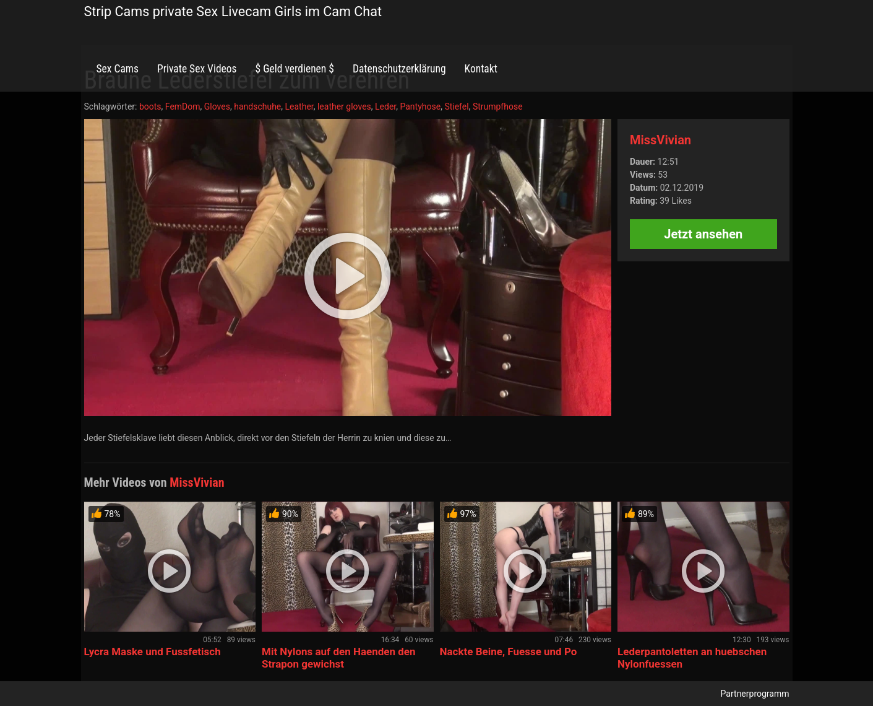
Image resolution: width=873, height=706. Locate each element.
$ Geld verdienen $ (295, 69)
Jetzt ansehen (703, 234)
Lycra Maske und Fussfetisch (152, 651)
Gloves (217, 106)
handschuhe (257, 106)
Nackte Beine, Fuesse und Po (508, 651)
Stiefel (456, 106)
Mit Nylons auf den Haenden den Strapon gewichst (339, 657)
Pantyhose (420, 106)
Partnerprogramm (755, 694)
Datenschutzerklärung (399, 69)
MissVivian (660, 140)
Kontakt (481, 69)
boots (150, 106)
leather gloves (344, 106)
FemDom (182, 106)
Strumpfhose (498, 106)
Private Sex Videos (197, 69)
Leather (299, 106)
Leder (385, 106)
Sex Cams (118, 69)
